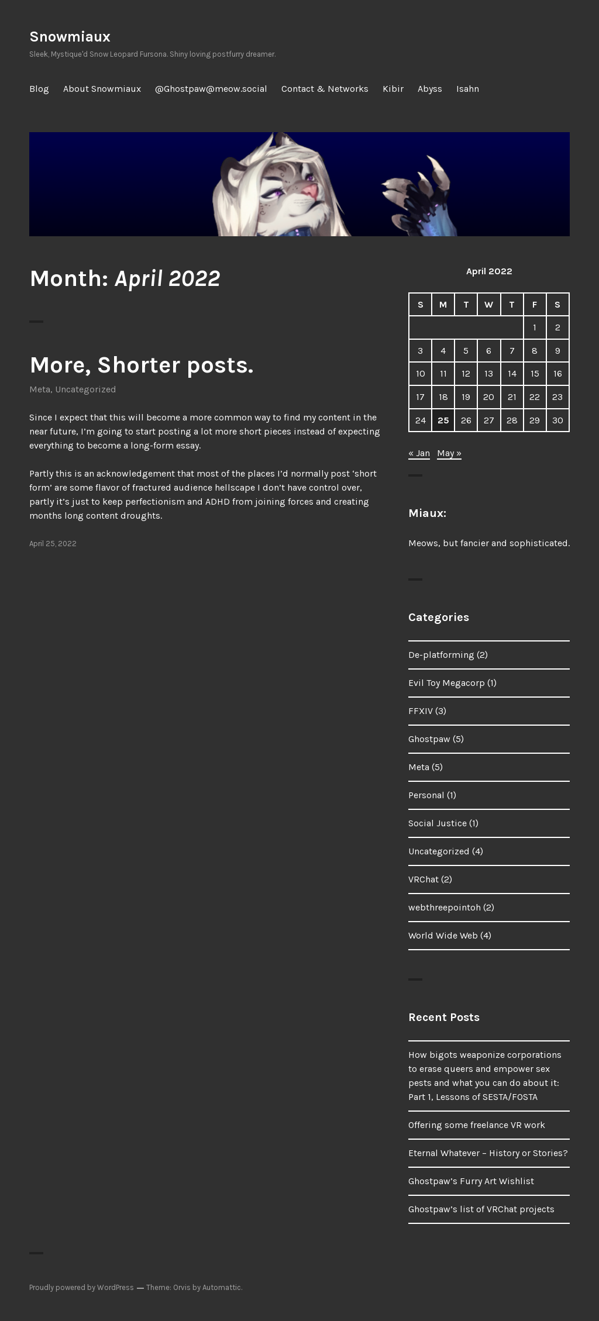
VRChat (423, 879)
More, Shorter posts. (141, 364)
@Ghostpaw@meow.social (211, 88)
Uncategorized (85, 389)
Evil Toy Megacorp (446, 682)
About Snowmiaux (102, 88)
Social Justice (437, 823)
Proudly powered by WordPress (81, 1287)
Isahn (467, 88)
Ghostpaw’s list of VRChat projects (481, 1209)
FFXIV (420, 710)
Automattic (221, 1287)
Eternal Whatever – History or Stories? (488, 1152)
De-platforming (441, 654)
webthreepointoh (444, 907)
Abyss (430, 88)
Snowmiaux (70, 36)
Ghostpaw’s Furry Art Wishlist (471, 1181)
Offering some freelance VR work (476, 1124)
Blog (39, 88)
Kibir (393, 88)
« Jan (419, 452)
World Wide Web (443, 935)
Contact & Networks (325, 88)
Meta (39, 389)
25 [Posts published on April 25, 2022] (443, 420)
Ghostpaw (429, 738)
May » (449, 452)
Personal (426, 795)
